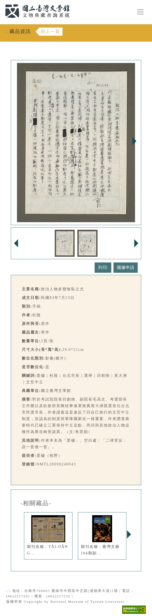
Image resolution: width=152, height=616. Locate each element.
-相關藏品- (35, 503)
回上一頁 (50, 31)
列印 (103, 267)
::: (2, 3)
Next (134, 141)
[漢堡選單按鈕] (140, 12)
